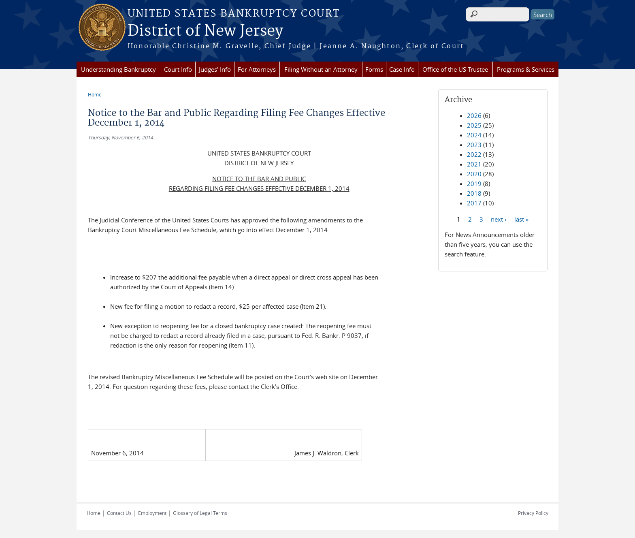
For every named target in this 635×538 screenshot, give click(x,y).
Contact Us (119, 513)
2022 (474, 154)
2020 (474, 174)
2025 (474, 125)
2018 (474, 193)
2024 (474, 135)
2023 (474, 145)
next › (499, 219)
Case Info (402, 69)
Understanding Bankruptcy (118, 69)
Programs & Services (525, 69)
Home (95, 94)
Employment (152, 513)
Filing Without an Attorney (321, 69)
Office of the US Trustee (455, 69)
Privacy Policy (533, 513)
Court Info (178, 69)
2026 (474, 115)
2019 (474, 183)
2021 (474, 164)
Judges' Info (215, 69)
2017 (474, 203)
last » (521, 219)
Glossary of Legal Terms (200, 513)
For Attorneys (257, 69)
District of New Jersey (205, 31)
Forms (374, 69)
